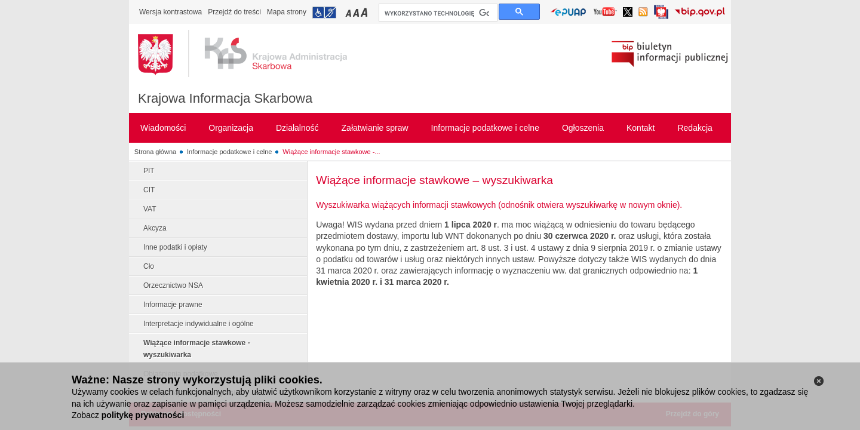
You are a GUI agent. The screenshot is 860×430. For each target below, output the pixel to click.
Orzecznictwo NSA (173, 285)
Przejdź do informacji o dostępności (324, 13)
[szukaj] (437, 13)
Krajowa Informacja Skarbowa (225, 98)
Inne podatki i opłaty (175, 247)
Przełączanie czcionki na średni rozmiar (357, 12)
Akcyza (155, 228)
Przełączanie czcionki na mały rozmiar (349, 12)
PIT (149, 171)
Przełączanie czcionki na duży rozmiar (365, 12)
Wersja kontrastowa (170, 12)
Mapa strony (286, 12)
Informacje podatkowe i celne (229, 151)
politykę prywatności (143, 415)
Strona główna (155, 151)
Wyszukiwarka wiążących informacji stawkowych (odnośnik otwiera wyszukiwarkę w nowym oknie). (499, 205)
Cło (148, 266)
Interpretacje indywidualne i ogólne (198, 324)
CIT (149, 190)
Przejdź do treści (234, 12)
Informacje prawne (172, 304)
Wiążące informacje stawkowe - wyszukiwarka (196, 349)
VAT (149, 209)
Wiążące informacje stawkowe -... (331, 151)
